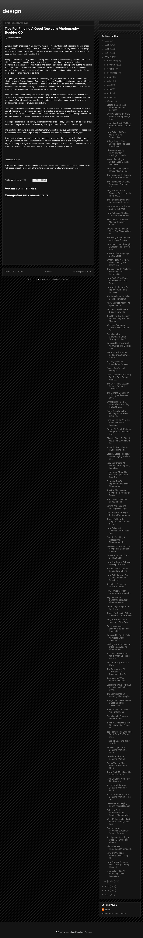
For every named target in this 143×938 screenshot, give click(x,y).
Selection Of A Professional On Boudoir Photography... (118, 812)
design (12, 11)
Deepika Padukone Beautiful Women (116, 757)
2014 (107, 890)
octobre (111, 69)
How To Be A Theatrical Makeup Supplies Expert (117, 222)
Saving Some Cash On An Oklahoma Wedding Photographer (119, 647)
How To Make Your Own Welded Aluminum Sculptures (118, 577)
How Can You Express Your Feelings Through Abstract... (118, 864)
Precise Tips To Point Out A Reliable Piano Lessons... (118, 422)
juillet (110, 81)
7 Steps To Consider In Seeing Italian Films (117, 569)
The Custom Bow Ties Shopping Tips (117, 500)
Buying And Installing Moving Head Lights (117, 507)
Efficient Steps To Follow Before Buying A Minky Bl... (118, 456)
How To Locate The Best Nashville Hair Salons (118, 214)
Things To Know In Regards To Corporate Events (118, 521)
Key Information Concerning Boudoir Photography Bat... (117, 600)
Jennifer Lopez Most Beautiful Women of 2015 (117, 750)
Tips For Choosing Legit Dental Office (118, 254)
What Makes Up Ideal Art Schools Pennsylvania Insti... (118, 821)
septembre (112, 73)
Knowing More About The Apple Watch (118, 304)
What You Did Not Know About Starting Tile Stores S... (118, 262)
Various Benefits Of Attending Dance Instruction (116, 873)
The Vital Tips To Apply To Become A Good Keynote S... (119, 271)
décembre (112, 60)
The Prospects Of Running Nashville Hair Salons (119, 176)
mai (109, 89)
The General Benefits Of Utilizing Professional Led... (118, 395)
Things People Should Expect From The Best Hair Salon (118, 144)
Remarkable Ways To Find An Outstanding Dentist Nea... (119, 346)
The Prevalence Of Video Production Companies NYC (118, 184)
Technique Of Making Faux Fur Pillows (116, 585)
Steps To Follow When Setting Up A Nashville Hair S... (118, 355)
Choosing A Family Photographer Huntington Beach (116, 153)
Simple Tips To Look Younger (116, 369)
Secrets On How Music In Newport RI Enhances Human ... (118, 549)
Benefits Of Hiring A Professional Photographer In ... (116, 540)
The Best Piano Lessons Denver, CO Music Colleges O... (118, 386)
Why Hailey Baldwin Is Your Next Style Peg (117, 620)
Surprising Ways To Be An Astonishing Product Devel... (119, 687)
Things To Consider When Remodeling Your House (119, 614)
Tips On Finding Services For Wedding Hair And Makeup (118, 318)
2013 (107, 894)
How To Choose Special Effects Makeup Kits (118, 169)
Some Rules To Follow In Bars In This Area (118, 207)
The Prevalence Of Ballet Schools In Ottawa (118, 297)
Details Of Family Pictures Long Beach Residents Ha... (119, 431)
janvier (110, 881)
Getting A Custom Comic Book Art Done (118, 556)
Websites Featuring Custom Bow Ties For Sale (118, 327)
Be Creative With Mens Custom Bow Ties (117, 310)
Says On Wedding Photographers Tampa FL (118, 855)
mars (109, 97)
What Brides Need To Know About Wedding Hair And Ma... (118, 404)
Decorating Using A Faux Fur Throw (118, 607)
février (110, 101)
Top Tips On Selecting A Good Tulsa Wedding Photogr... (118, 840)
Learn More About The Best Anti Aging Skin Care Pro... (117, 474)
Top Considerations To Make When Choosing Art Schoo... (118, 656)
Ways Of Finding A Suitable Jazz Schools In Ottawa (118, 162)
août (109, 77)
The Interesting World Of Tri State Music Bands (118, 201)
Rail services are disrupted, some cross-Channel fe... (118, 628)
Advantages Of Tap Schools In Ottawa (116, 679)
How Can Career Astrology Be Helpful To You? (119, 563)
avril (109, 93)
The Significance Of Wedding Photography (118, 695)
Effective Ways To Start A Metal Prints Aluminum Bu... (118, 440)
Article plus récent (14, 271)
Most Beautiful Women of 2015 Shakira (118, 780)
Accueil (48, 271)
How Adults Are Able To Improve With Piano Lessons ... (117, 289)
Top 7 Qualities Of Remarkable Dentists (117, 362)
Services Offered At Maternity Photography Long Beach (118, 465)
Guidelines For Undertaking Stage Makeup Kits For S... (117, 336)
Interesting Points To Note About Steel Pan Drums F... (119, 125)
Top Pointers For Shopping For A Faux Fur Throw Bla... (119, 734)
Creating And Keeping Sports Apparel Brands (118, 804)
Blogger (88, 932)
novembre (112, 65)
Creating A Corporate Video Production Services (116, 107)
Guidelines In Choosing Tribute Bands (117, 717)
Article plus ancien (82, 271)
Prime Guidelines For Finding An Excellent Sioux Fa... (117, 413)
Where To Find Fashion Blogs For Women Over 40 (119, 231)
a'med (108, 909)
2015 (107, 886)
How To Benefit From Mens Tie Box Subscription (116, 134)
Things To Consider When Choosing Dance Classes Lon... (119, 703)
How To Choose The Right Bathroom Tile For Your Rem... (119, 247)
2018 (107, 49)
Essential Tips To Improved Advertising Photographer (118, 483)
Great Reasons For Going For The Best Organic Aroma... (119, 377)
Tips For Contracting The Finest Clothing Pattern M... (118, 725)
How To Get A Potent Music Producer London (119, 592)
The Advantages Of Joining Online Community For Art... (117, 671)
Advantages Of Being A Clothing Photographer (118, 513)
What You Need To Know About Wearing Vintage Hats (118, 116)
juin (109, 85)
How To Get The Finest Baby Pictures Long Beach (117, 280)
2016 (107, 57)
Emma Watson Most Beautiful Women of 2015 (117, 765)
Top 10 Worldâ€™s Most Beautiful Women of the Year (119, 797)
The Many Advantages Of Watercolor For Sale (118, 238)
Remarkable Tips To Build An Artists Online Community (118, 638)
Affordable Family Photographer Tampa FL (119, 847)
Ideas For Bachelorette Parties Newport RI (117, 448)
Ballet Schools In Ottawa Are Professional (118, 710)
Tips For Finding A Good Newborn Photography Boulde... (118, 493)
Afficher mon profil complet (114, 913)
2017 (107, 53)
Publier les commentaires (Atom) (54, 279)
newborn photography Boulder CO (24, 54)
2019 (107, 45)
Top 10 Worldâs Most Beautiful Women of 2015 (117, 788)
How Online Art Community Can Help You (118, 530)
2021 (107, 41)
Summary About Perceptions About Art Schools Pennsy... (118, 830)
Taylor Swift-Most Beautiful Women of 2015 (119, 773)
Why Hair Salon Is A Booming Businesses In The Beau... (119, 193)
